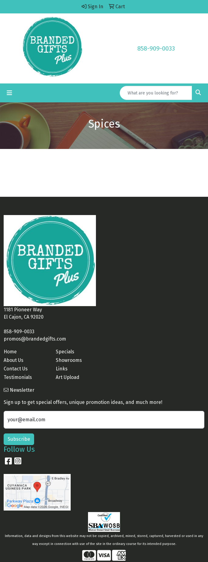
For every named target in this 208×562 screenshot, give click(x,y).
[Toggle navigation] (9, 93)
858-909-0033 (156, 48)
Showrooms (69, 360)
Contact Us (16, 369)
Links (62, 369)
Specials (65, 352)
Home (10, 352)
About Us (13, 360)
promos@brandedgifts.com (35, 339)
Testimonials (18, 377)
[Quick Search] (156, 93)
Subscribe (19, 439)
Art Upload (67, 377)
